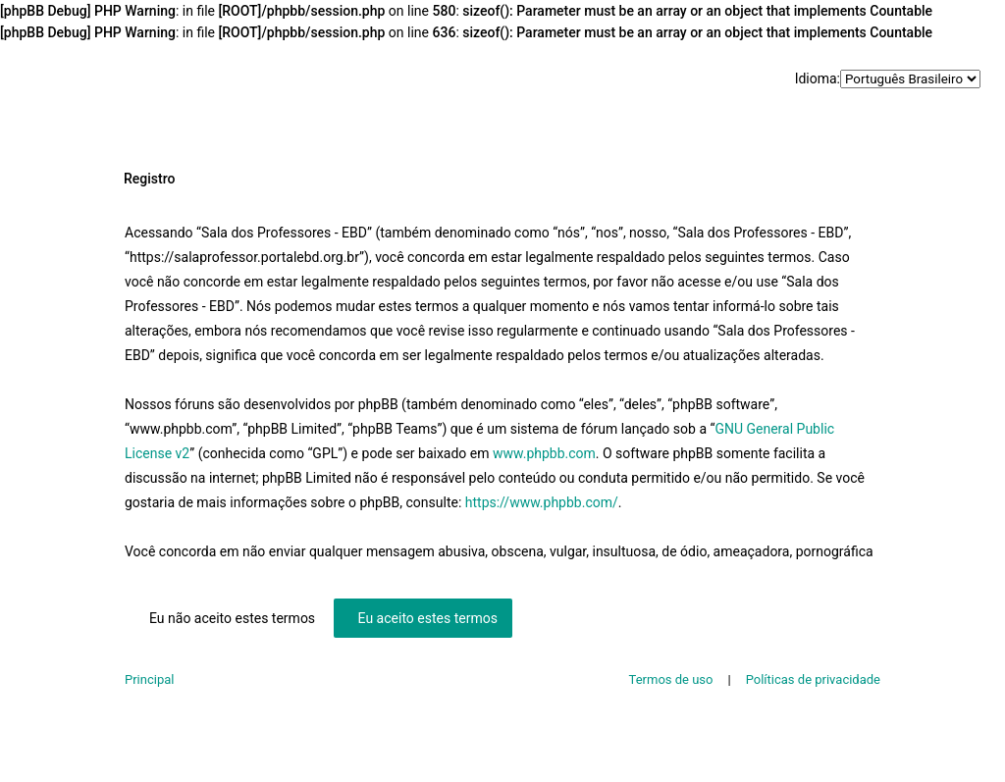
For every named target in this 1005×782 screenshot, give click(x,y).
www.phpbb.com (544, 453)
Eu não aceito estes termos (232, 618)
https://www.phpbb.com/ (541, 502)
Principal (149, 679)
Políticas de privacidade (813, 679)
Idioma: (817, 78)
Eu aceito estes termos (428, 618)
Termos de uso (671, 679)
